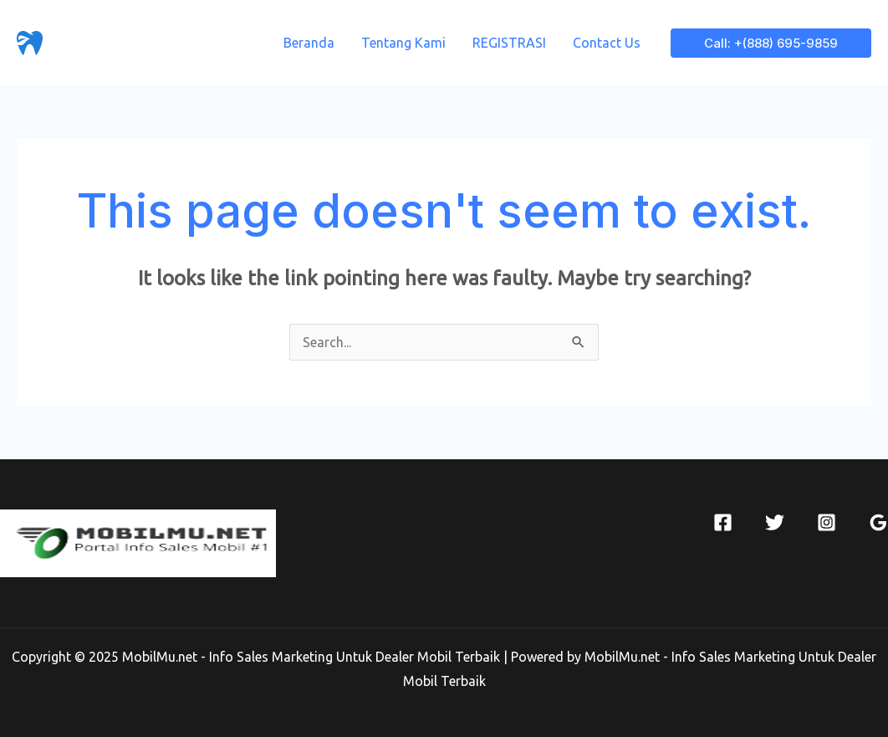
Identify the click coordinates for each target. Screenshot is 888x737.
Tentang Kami (403, 42)
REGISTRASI (509, 42)
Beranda (308, 42)
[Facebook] (722, 522)
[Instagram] (826, 522)
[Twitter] (774, 522)
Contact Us (606, 42)
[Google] (878, 522)
